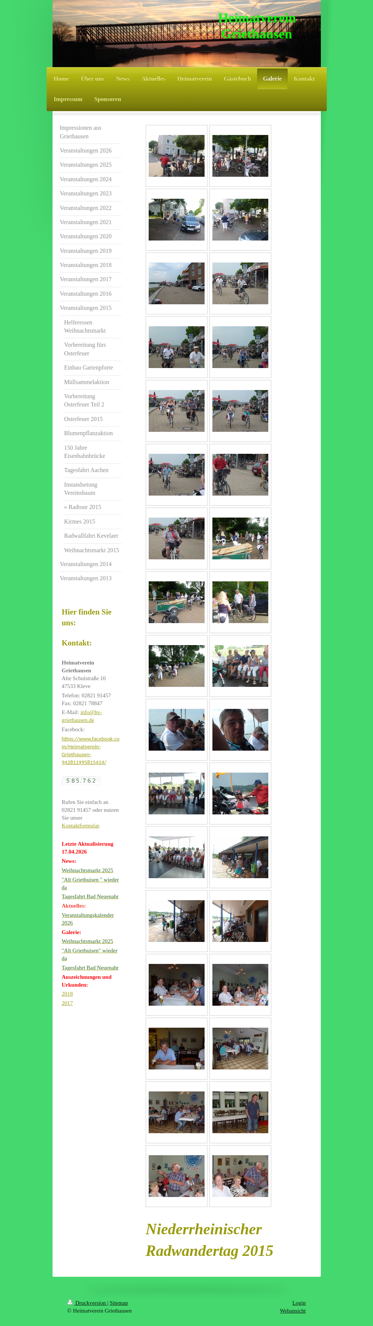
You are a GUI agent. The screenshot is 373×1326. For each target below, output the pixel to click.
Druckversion (87, 1303)
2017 (67, 1003)
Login (299, 1303)
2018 (67, 994)
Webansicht (293, 1311)
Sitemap (119, 1303)
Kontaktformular (80, 826)
